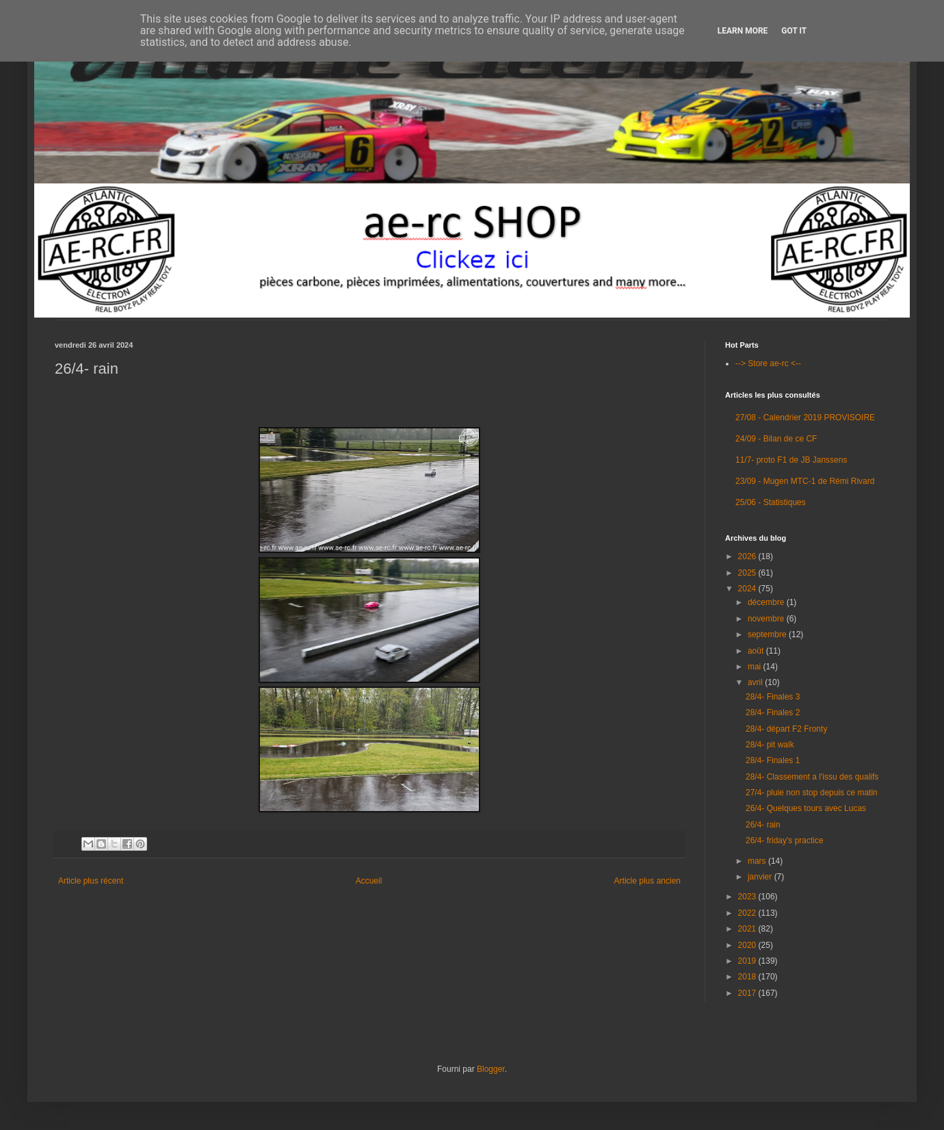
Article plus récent (90, 881)
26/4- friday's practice (785, 840)
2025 (748, 573)
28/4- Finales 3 (773, 697)
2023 (748, 896)
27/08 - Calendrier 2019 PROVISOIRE (805, 417)
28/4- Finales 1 (773, 760)
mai (755, 666)
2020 (748, 945)
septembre (768, 634)
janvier (761, 877)
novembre (767, 619)
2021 (748, 929)
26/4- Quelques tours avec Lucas (806, 808)
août (757, 651)
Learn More (743, 31)
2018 (748, 976)
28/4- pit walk (770, 744)
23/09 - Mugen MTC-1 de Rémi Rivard (804, 481)
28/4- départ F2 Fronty (786, 729)
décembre (767, 602)
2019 (748, 961)
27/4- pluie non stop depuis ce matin (812, 792)
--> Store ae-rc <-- (768, 363)
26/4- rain (763, 825)
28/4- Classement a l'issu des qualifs (812, 777)
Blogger (491, 1069)
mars (758, 861)
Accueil (369, 881)
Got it (794, 31)
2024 (748, 588)
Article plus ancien (647, 881)
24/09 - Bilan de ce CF (776, 439)
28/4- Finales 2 (773, 712)
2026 (748, 556)
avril (756, 682)
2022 (748, 913)
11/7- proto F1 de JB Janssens (791, 460)
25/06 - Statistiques (770, 502)
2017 (748, 993)
